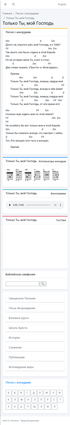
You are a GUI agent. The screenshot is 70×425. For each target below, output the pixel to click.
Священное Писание (22, 298)
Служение (15, 347)
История (14, 337)
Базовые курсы (19, 318)
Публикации (17, 357)
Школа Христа (18, 328)
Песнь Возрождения (22, 308)
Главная (7, 13)
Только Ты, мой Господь (20, 18)
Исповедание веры (21, 367)
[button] (5, 4)
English (62, 4)
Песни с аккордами (27, 13)
